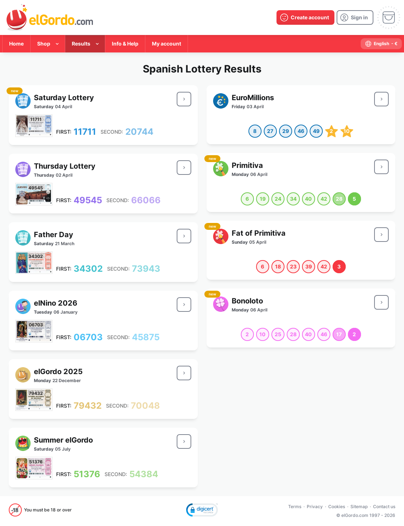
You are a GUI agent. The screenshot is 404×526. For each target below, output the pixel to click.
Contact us (384, 506)
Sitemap (359, 506)
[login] (355, 17)
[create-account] (305, 17)
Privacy (315, 506)
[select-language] (381, 43)
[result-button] (184, 99)
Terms (294, 506)
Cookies (336, 506)
